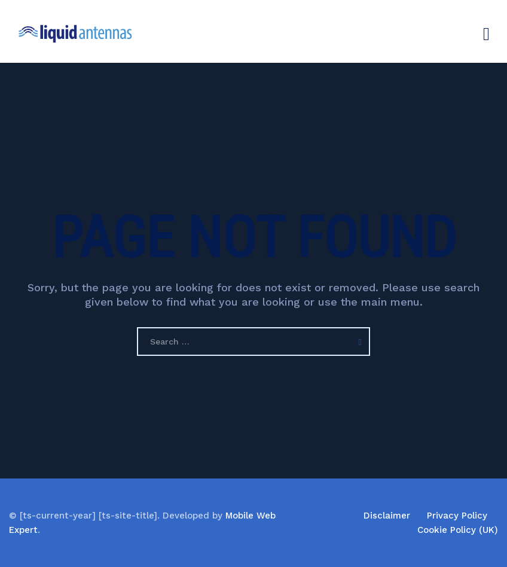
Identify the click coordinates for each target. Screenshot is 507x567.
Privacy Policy (457, 515)
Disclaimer (387, 515)
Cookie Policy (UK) (457, 530)
